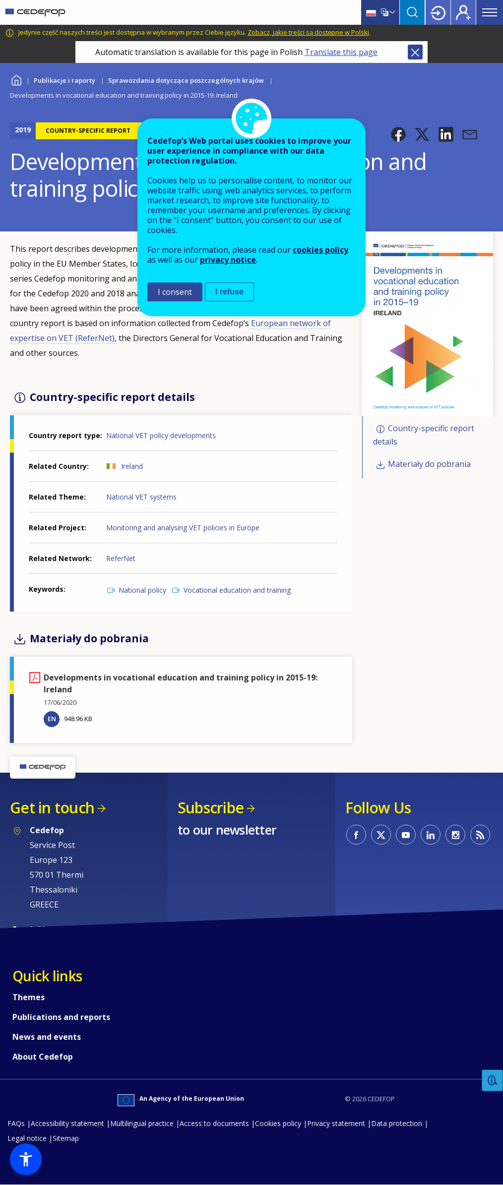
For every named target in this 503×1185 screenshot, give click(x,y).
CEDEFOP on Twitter (381, 835)
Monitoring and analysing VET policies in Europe (182, 527)
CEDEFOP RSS (480, 835)
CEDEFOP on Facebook (356, 835)
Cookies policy (278, 1123)
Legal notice (27, 1138)
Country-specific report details (423, 435)
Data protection (396, 1123)
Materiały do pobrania (429, 464)
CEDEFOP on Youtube (406, 835)
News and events (46, 1036)
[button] (398, 134)
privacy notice (228, 259)
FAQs (16, 1123)
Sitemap (66, 1138)
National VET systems (141, 497)
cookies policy (320, 249)
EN (52, 718)
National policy (142, 590)
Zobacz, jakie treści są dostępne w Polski (308, 32)
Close (415, 52)
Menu (489, 12)
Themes (28, 997)
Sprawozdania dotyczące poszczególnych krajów (186, 80)
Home (16, 79)
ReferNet (120, 558)
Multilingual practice (142, 1123)
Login (438, 12)
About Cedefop (42, 1056)
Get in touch (52, 807)
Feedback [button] (492, 1080)
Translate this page (341, 52)
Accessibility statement (67, 1123)
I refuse (229, 291)
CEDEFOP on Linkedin (430, 835)
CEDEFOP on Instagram (455, 835)
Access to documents (214, 1123)
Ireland (132, 466)
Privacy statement (336, 1123)
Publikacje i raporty (64, 80)
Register (463, 12)
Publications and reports (61, 1017)
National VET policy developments (161, 435)
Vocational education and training (237, 590)
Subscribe (211, 807)
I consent (175, 291)
